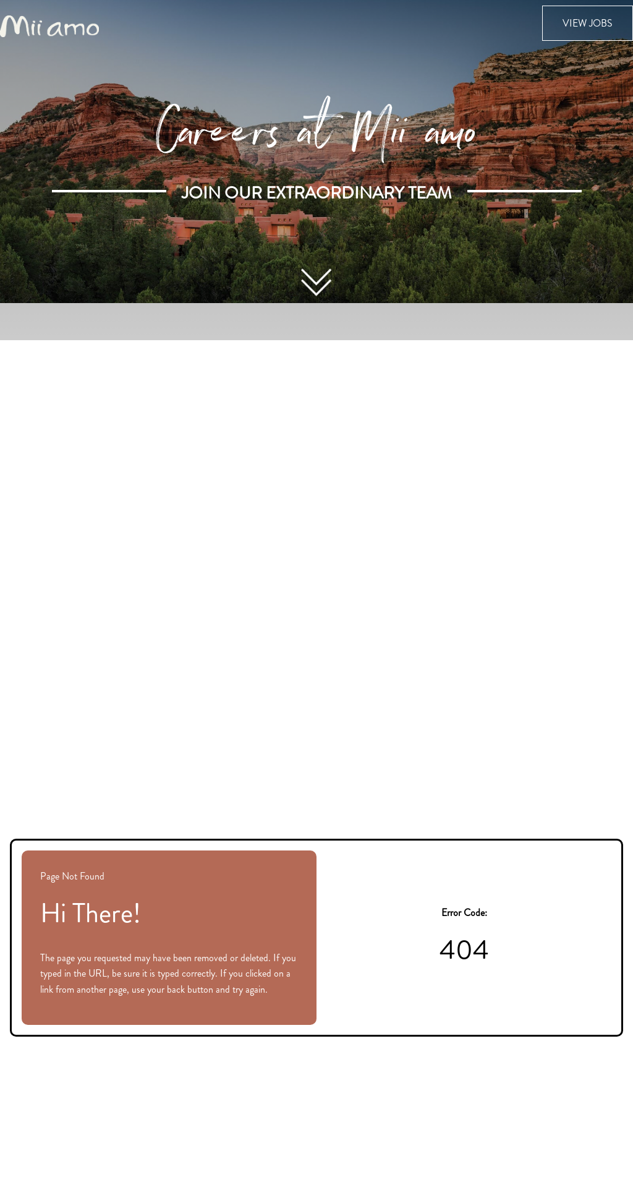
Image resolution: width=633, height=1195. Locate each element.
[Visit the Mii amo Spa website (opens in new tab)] (49, 25)
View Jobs (588, 23)
